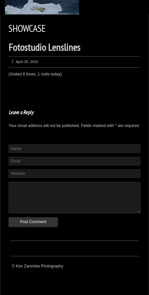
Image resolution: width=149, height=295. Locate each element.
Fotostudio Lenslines (44, 47)
